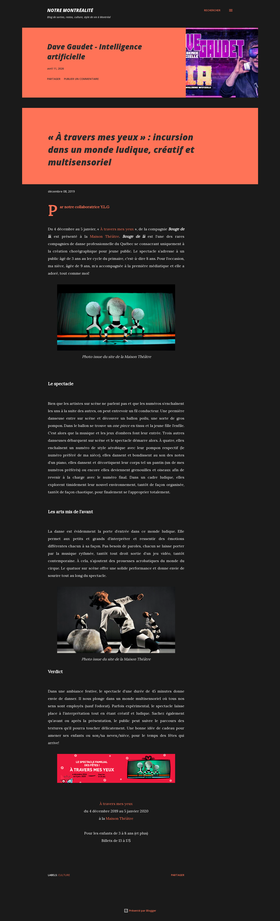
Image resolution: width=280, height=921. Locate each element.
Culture (64, 875)
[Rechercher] (212, 10)
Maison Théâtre (104, 236)
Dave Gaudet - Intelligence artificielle (94, 51)
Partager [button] (53, 79)
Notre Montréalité (70, 10)
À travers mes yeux (117, 229)
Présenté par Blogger (140, 910)
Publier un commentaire (81, 79)
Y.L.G (104, 207)
